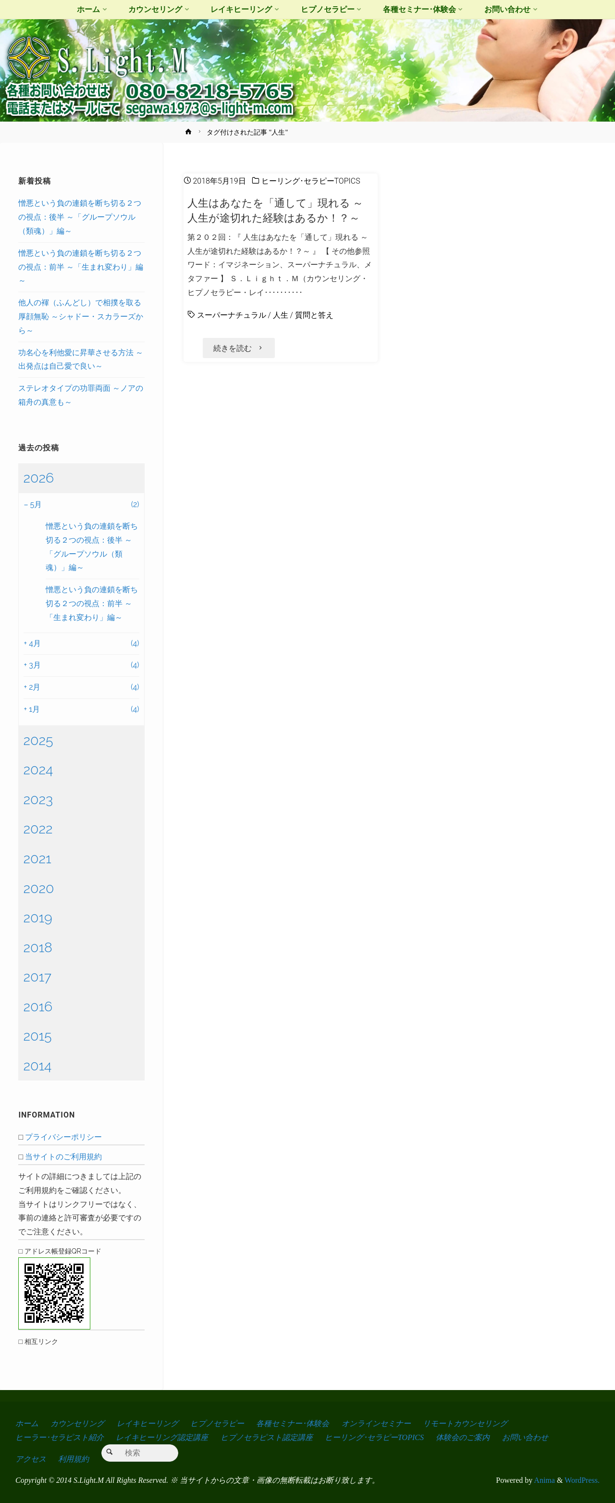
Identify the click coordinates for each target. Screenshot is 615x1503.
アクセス (30, 1459)
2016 (37, 1006)
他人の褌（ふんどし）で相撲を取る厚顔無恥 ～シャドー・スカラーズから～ (80, 316)
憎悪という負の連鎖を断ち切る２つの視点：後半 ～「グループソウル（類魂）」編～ (79, 217)
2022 (37, 828)
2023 (38, 799)
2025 (38, 740)
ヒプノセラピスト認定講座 (267, 1437)
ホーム (26, 1423)
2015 (37, 1036)
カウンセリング (77, 1423)
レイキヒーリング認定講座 (162, 1437)
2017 (37, 977)
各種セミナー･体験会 (292, 1423)
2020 (38, 888)
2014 (37, 1065)
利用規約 (73, 1459)
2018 (37, 947)
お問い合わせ (525, 1437)
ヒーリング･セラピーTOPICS (310, 181)
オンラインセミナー (376, 1423)
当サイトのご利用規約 (63, 1156)
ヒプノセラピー (217, 1423)
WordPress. (582, 1480)
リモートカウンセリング (465, 1423)
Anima (543, 1480)
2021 (37, 858)
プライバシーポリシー (63, 1137)
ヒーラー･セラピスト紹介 (59, 1437)
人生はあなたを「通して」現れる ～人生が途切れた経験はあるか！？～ (275, 210)
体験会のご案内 (463, 1437)
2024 (38, 769)
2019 (37, 917)
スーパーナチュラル (231, 315)
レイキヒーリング (147, 1423)
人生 (280, 315)
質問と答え (314, 315)
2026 (38, 478)
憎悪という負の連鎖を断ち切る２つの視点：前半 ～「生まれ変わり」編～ (80, 267)
